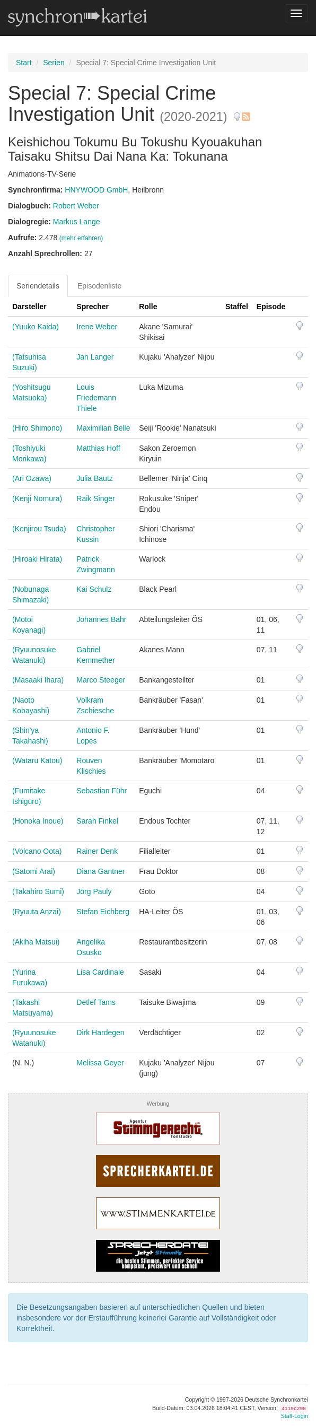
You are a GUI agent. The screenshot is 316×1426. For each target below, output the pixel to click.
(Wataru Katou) (37, 760)
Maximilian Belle (103, 428)
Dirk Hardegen (100, 1032)
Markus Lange (76, 221)
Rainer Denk (97, 851)
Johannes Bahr (101, 619)
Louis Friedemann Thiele (96, 398)
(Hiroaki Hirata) (37, 559)
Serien (53, 62)
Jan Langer (94, 357)
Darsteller (29, 306)
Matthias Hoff (98, 448)
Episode (271, 306)
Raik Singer (95, 498)
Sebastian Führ (101, 790)
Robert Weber (76, 206)
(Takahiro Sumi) (38, 891)
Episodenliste (99, 286)
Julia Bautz (94, 478)
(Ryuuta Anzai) (36, 911)
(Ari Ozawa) (31, 478)
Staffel (236, 306)
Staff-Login (294, 1416)
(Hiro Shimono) (37, 428)
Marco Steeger (100, 680)
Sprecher (92, 306)
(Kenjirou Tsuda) (39, 528)
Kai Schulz (93, 589)
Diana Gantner (100, 871)
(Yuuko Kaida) (35, 326)
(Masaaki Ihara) (38, 680)
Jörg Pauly (93, 891)
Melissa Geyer (100, 1062)
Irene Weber (96, 326)
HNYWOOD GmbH (96, 190)
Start (24, 62)
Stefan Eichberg (102, 911)
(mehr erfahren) (81, 238)
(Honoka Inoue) (38, 821)
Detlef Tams (96, 1002)
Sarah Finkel (97, 821)
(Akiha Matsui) (35, 942)
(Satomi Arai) (33, 871)
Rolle (148, 306)
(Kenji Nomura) (37, 498)
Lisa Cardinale (100, 972)
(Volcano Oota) (37, 851)
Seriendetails (37, 286)
